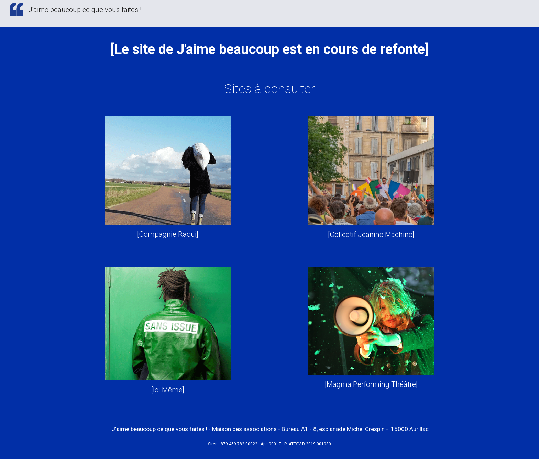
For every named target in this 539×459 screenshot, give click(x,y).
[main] (269, 48)
